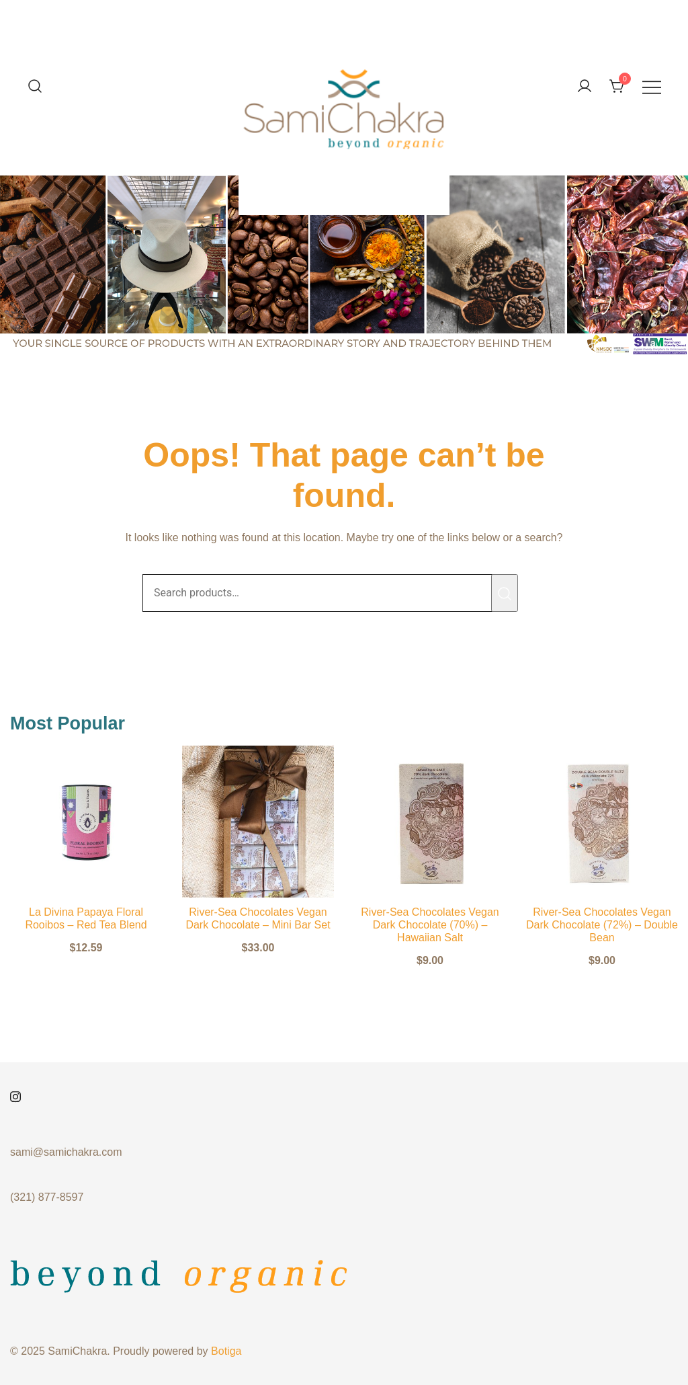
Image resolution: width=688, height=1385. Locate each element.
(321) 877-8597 (46, 1197)
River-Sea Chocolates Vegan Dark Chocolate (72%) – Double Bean (602, 924)
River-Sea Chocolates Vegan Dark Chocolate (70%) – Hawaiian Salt (430, 924)
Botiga (226, 1351)
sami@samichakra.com (66, 1152)
